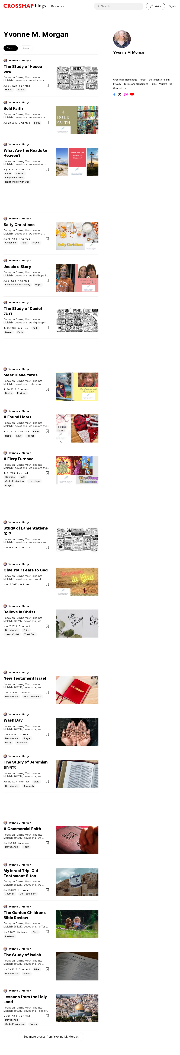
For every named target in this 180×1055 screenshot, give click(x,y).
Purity (8, 742)
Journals (10, 893)
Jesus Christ (12, 634)
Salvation (22, 742)
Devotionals (11, 630)
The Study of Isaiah (22, 955)
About (26, 48)
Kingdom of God (14, 177)
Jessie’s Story (17, 266)
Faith (37, 122)
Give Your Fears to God (26, 570)
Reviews (21, 393)
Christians (11, 242)
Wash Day (13, 720)
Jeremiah (29, 786)
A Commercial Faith (22, 828)
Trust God (29, 634)
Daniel (8, 332)
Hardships (34, 481)
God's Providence (15, 1024)
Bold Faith (13, 108)
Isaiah (27, 973)
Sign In (172, 6)
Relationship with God (17, 181)
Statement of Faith (159, 79)
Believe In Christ (19, 612)
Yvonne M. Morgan (19, 60)
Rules (154, 83)
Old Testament (28, 893)
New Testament (32, 696)
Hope (38, 284)
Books (8, 393)
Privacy (117, 83)
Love (19, 435)
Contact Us (119, 88)
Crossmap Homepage (125, 79)
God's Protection (14, 481)
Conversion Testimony (17, 284)
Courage (10, 476)
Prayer (21, 89)
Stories (11, 48)
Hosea (8, 89)
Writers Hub (165, 83)
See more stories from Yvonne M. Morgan (51, 1036)
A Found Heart (17, 417)
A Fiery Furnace (19, 459)
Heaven (20, 173)
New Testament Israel (25, 678)
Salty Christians (19, 224)
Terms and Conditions (136, 83)
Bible (35, 328)
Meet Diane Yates (21, 375)
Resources (58, 6)
